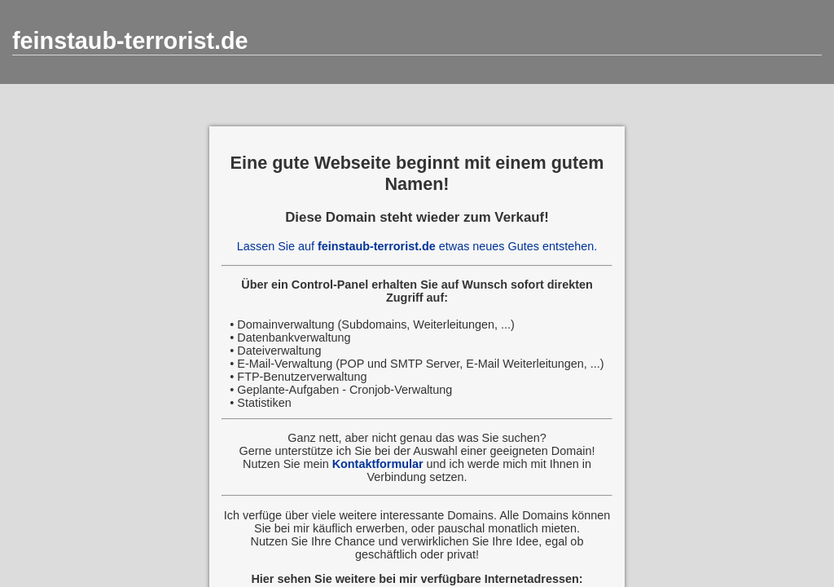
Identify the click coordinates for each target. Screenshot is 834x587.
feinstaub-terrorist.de (130, 41)
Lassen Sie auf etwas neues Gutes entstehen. (417, 246)
